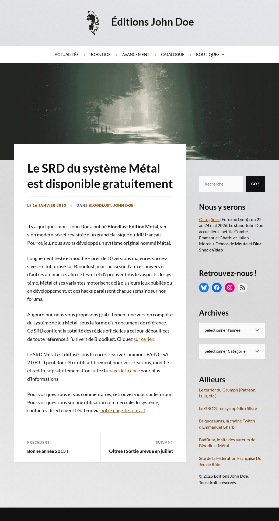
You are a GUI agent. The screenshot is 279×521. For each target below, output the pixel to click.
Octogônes (209, 219)
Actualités (67, 54)
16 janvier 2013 (49, 205)
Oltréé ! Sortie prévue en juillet (141, 451)
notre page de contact (122, 410)
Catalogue (172, 54)
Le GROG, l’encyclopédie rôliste (228, 408)
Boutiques (207, 54)
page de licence (124, 370)
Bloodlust (100, 205)
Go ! (255, 184)
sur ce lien (144, 339)
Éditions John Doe (152, 21)
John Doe (100, 54)
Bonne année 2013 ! (47, 451)
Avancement (135, 54)
